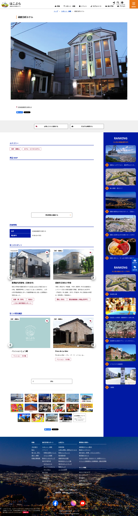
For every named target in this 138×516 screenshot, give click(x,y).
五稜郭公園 (113, 294)
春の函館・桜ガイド (116, 188)
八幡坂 (112, 387)
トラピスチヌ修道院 (116, 364)
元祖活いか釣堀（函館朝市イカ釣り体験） (123, 318)
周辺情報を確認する (58, 215)
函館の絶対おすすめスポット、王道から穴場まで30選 (123, 211)
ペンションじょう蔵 (20, 351)
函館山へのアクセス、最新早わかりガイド (123, 165)
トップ (56, 11)
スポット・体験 (66, 11)
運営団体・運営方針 (61, 493)
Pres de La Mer (61, 351)
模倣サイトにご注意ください (69, 490)
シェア (19, 112)
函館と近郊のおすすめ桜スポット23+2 (122, 235)
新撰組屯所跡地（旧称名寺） (23, 283)
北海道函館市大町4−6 (25, 107)
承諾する (25, 512)
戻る (43, 381)
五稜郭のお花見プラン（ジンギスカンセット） (123, 341)
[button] (10, 278)
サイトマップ (74, 493)
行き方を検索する (82, 126)
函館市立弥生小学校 (63, 283)
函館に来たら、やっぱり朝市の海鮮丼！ (122, 258)
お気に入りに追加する (47, 126)
